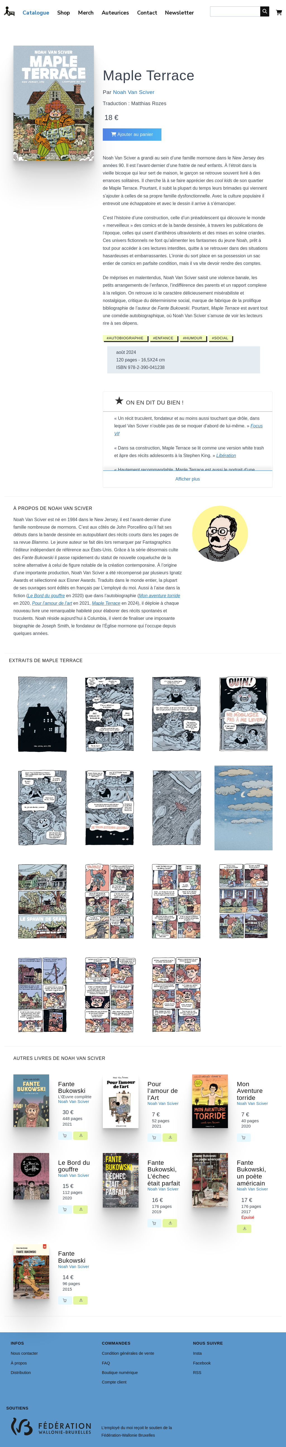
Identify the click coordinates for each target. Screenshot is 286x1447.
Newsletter (179, 13)
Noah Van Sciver (133, 92)
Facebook (202, 1363)
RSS (197, 1372)
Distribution (21, 1372)
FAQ (106, 1363)
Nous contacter (24, 1353)
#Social (220, 338)
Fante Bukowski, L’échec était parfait (163, 1173)
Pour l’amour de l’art (52, 603)
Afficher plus (187, 479)
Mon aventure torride (159, 595)
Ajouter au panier (132, 134)
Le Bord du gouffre (46, 595)
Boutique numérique (120, 1372)
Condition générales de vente (128, 1353)
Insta (197, 1353)
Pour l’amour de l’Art (162, 1091)
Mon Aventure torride (250, 1091)
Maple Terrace (106, 603)
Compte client (114, 1382)
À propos (19, 1363)
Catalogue (36, 13)
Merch (86, 13)
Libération (226, 455)
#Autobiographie (125, 338)
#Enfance (163, 338)
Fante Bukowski (71, 1088)
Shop (63, 13)
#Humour (192, 338)
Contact (147, 13)
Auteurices (115, 13)
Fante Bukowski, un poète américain (251, 1173)
